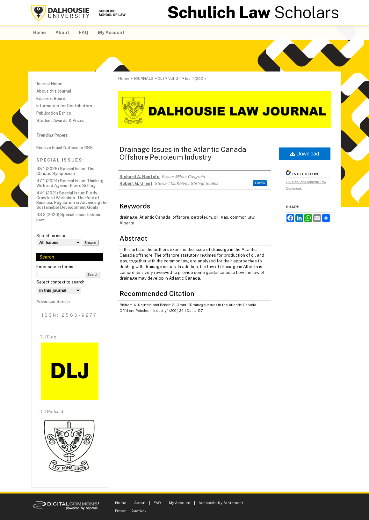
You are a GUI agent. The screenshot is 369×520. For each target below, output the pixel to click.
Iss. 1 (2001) (195, 78)
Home (123, 78)
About (140, 503)
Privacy (120, 510)
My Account (180, 503)
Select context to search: (60, 282)
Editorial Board (50, 98)
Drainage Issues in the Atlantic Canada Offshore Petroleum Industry (182, 153)
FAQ (157, 503)
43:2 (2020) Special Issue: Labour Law (68, 217)
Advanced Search (53, 301)
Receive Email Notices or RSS (64, 147)
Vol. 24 (174, 78)
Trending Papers (52, 135)
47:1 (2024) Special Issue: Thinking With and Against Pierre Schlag (69, 183)
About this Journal (53, 91)
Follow (260, 183)
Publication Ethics (53, 113)
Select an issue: (52, 235)
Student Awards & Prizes (60, 120)
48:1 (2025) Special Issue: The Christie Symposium (65, 171)
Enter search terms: (55, 266)
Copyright (139, 510)
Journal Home (49, 83)
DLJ (161, 78)
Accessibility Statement (221, 503)
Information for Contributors (64, 105)
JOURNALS (144, 78)
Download (304, 153)
